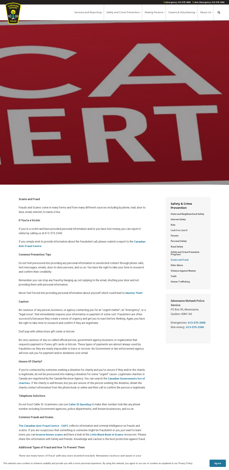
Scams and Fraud (180, 260)
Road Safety (177, 247)
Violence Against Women (183, 271)
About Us (206, 12)
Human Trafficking (180, 282)
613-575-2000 (197, 323)
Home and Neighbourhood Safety (188, 214)
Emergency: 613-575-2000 (177, 2)
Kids (173, 225)
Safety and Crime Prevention (122, 12)
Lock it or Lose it (179, 230)
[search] (219, 12)
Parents (175, 236)
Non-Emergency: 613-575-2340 (208, 2)
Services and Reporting (87, 12)
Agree (217, 463)
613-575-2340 (195, 327)
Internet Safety (178, 219)
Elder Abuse (177, 265)
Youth (174, 276)
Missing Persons (154, 12)
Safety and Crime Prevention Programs (185, 253)
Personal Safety (179, 241)
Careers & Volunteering (182, 12)
